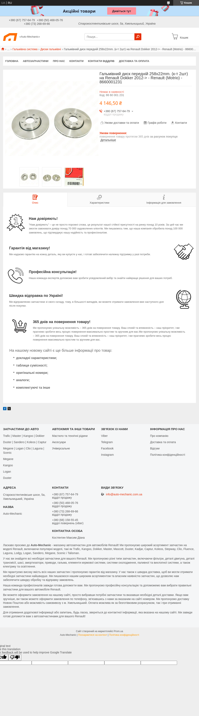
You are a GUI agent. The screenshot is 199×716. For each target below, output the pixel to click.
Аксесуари (59, 442)
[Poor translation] (14, 657)
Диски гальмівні (50, 49)
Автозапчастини (35, 61)
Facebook (107, 448)
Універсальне (61, 448)
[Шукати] (137, 36)
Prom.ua (118, 631)
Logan (7, 471)
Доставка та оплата (134, 61)
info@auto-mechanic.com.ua (124, 494)
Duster (7, 478)
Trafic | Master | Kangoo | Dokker (23, 435)
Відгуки (155, 448)
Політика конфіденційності (167, 454)
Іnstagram (107, 454)
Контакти (76, 61)
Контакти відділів (101, 61)
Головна (11, 61)
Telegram (107, 442)
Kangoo (8, 465)
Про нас (59, 61)
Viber (104, 435)
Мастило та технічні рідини (70, 435)
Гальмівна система (25, 49)
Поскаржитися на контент (92, 635)
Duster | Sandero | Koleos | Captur (24, 442)
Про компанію (159, 435)
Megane (8, 459)
